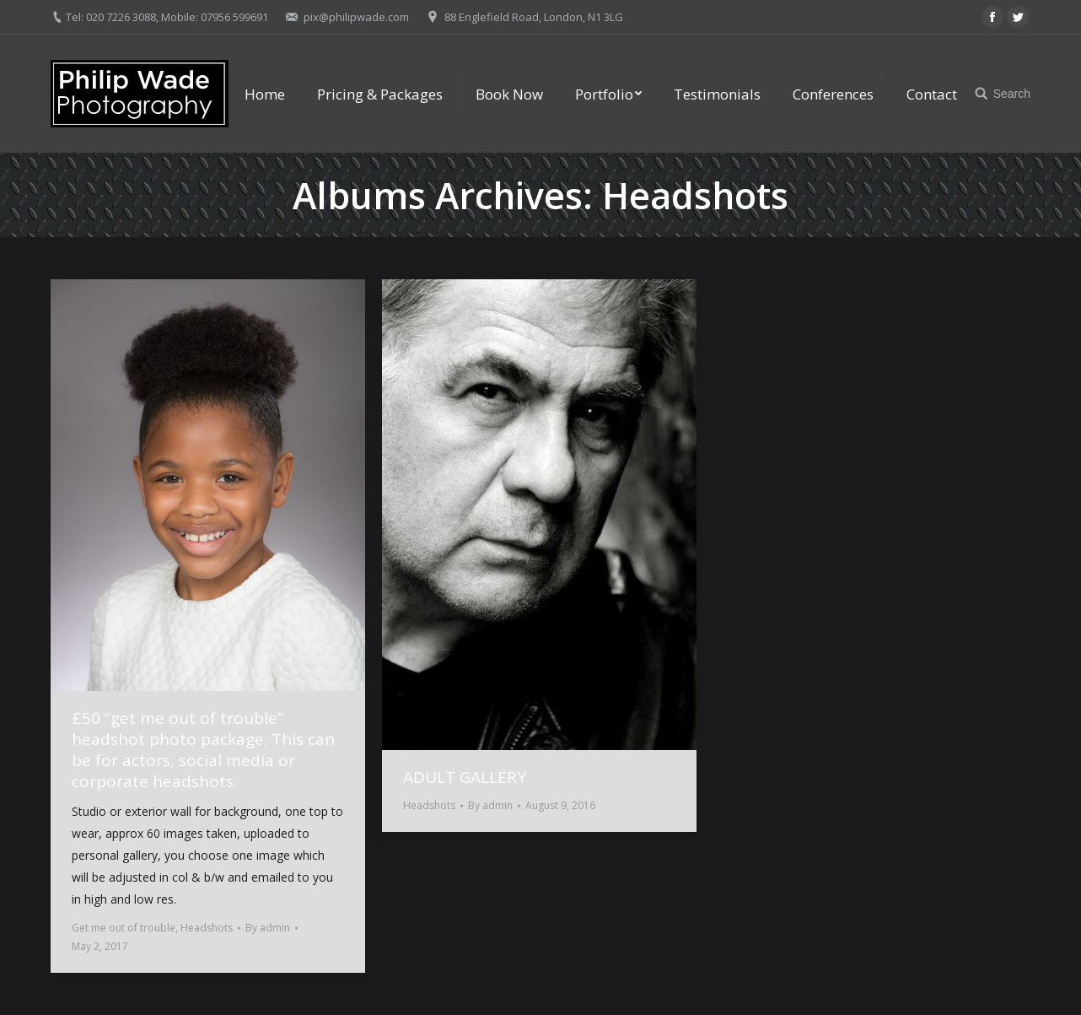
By (267, 928)
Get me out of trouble (123, 928)
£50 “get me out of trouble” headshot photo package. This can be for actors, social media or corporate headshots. (203, 750)
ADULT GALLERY (464, 777)
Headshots (206, 928)
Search (1011, 93)
